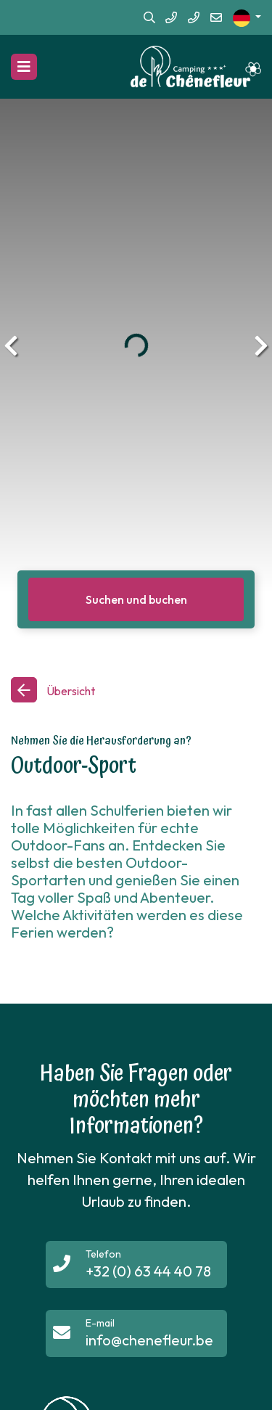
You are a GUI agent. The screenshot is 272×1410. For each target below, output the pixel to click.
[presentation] (11, 345)
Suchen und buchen (136, 599)
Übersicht (69, 691)
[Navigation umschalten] (24, 67)
